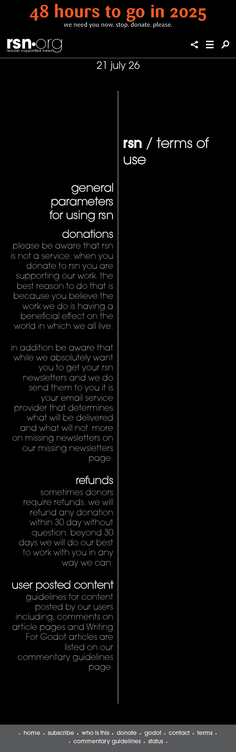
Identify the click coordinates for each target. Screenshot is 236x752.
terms (204, 733)
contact (179, 733)
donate (127, 733)
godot (152, 733)
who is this (95, 733)
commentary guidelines (107, 742)
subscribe (61, 733)
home (32, 733)
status (155, 742)
